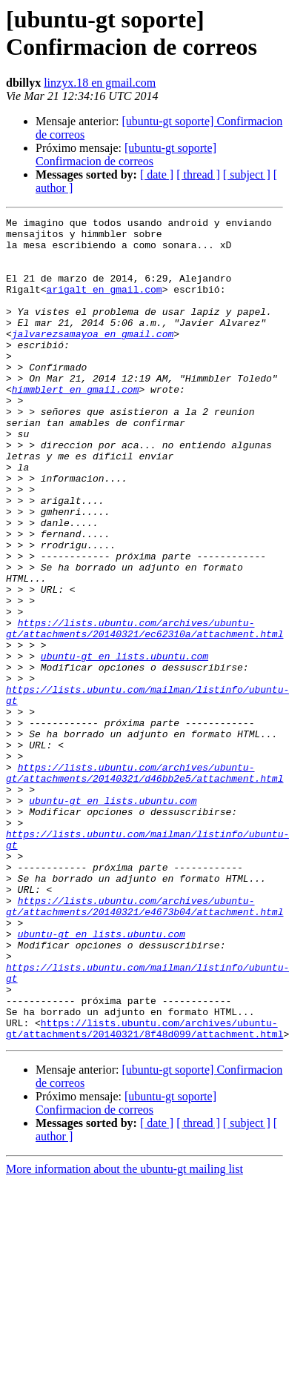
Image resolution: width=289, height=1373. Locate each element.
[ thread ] (198, 174)
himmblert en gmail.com (75, 424)
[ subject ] (246, 174)
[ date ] (156, 174)
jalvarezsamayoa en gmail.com (92, 358)
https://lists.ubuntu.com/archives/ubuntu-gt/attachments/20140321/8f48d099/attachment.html (144, 1191)
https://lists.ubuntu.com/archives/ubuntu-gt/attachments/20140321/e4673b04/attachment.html (144, 1044)
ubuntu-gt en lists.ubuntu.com (124, 744)
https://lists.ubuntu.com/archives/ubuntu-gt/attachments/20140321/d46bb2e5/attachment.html (144, 884)
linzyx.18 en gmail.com (100, 82)
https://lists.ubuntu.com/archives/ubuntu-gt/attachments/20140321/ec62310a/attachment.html (144, 711)
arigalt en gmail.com (104, 304)
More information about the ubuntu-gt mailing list (124, 1333)
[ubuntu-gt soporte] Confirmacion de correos (126, 154)
